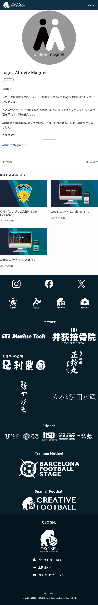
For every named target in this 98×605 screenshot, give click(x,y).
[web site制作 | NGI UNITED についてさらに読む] (23, 241)
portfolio (8, 80)
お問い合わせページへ (51, 575)
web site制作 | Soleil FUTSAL (70, 211)
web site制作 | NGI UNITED (18, 259)
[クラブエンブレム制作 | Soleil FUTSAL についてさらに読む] (23, 193)
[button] (89, 5)
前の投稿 (6, 161)
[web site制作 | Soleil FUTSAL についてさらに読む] (74, 193)
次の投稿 (92, 161)
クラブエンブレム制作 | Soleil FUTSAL (19, 212)
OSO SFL (38, 598)
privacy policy (49, 593)
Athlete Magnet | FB (15, 145)
